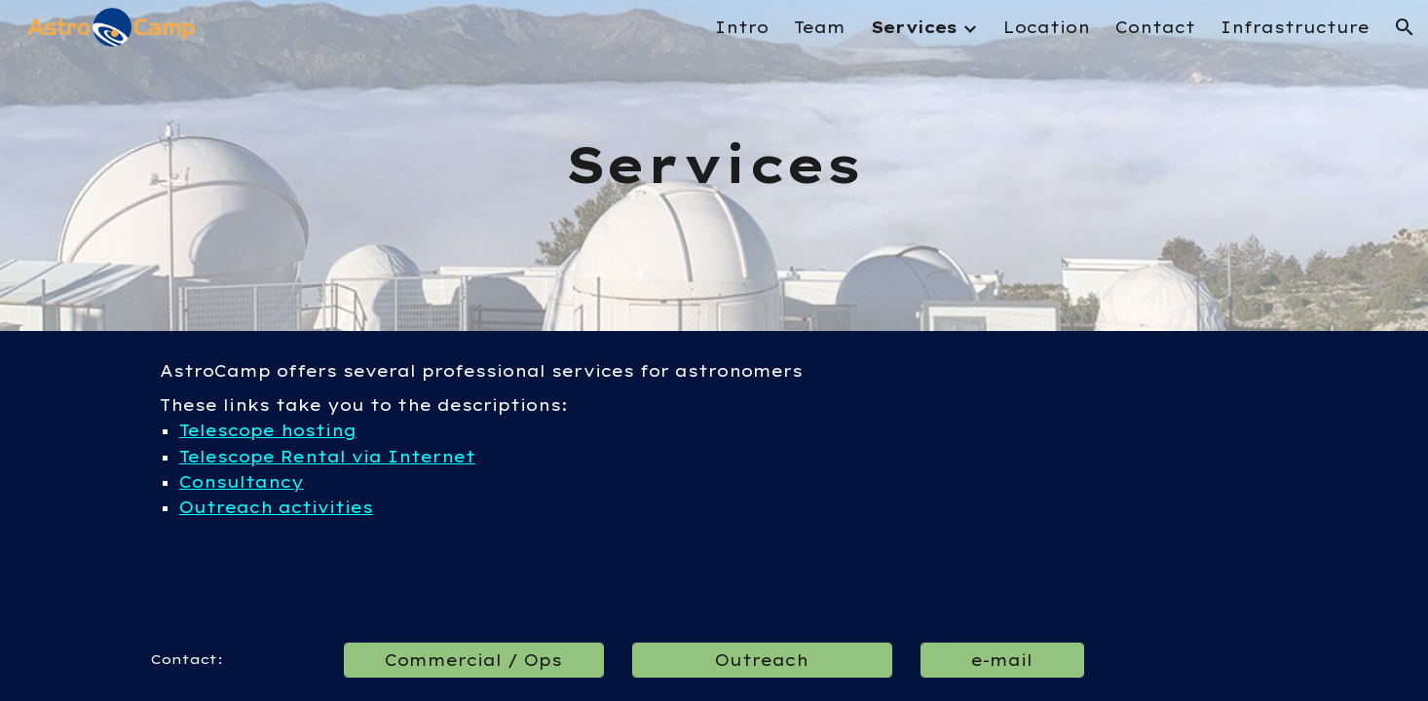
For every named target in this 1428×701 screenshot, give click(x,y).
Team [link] (820, 27)
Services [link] (914, 27)
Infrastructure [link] (1295, 27)
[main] (714, 165)
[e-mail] (1002, 660)
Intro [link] (742, 27)
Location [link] (1046, 27)
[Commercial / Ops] (473, 660)
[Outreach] (761, 660)
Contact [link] (1155, 27)
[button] (1404, 27)
